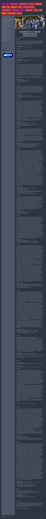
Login (43, 516)
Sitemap (9, 516)
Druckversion (4, 516)
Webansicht (42, 517)
